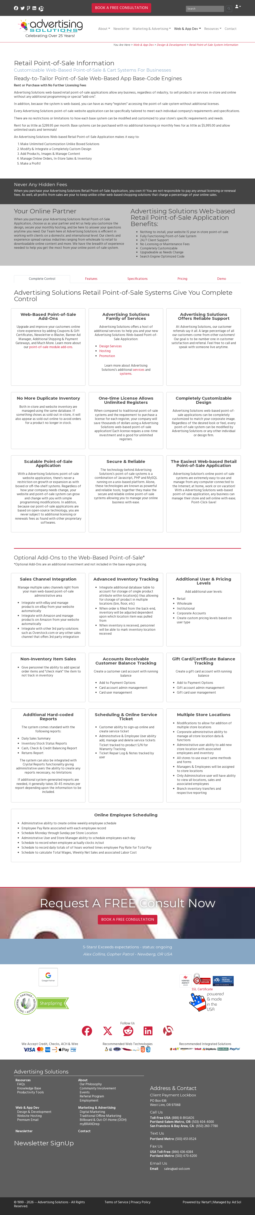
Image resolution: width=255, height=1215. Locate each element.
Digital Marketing (92, 1112)
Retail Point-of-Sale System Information (213, 45)
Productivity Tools (30, 1092)
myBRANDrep (89, 1124)
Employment (88, 1100)
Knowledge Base (29, 1088)
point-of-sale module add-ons (50, 347)
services (138, 370)
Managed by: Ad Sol (227, 1202)
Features (91, 279)
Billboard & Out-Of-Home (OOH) (102, 1120)
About (104, 29)
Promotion (107, 356)
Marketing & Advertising (152, 29)
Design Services (110, 346)
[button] (238, 7)
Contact (230, 29)
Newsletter (121, 29)
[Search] (205, 9)
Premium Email (27, 1120)
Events (84, 1092)
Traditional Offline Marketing (100, 1116)
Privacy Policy (141, 1202)
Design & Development (171, 45)
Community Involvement (97, 1088)
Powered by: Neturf (196, 1202)
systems (125, 374)
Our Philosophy (90, 1084)
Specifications (138, 279)
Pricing (182, 279)
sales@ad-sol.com (177, 1169)
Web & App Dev (187, 29)
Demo (221, 279)
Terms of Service (116, 1202)
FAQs (21, 1084)
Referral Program (91, 1096)
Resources (213, 29)
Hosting (105, 351)
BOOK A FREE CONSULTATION (121, 8)
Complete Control (42, 279)
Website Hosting (29, 1116)
